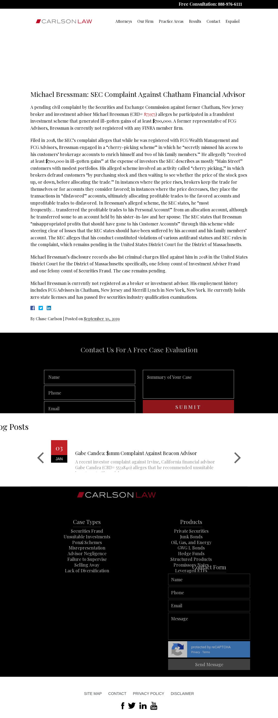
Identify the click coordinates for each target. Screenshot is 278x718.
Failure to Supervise (87, 573)
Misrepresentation (87, 562)
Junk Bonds (191, 551)
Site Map (93, 693)
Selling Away (86, 579)
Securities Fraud (87, 545)
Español (232, 21)
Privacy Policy (148, 693)
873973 (150, 114)
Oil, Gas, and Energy (191, 556)
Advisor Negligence (87, 568)
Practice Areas (171, 21)
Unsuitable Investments (87, 551)
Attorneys (123, 21)
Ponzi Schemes (87, 556)
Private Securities (191, 545)
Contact (213, 21)
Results (195, 21)
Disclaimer (182, 693)
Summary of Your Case (188, 395)
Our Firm (145, 21)
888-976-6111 (230, 4)
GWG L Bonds (191, 562)
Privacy (260, 652)
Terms (271, 652)
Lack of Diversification (87, 584)
